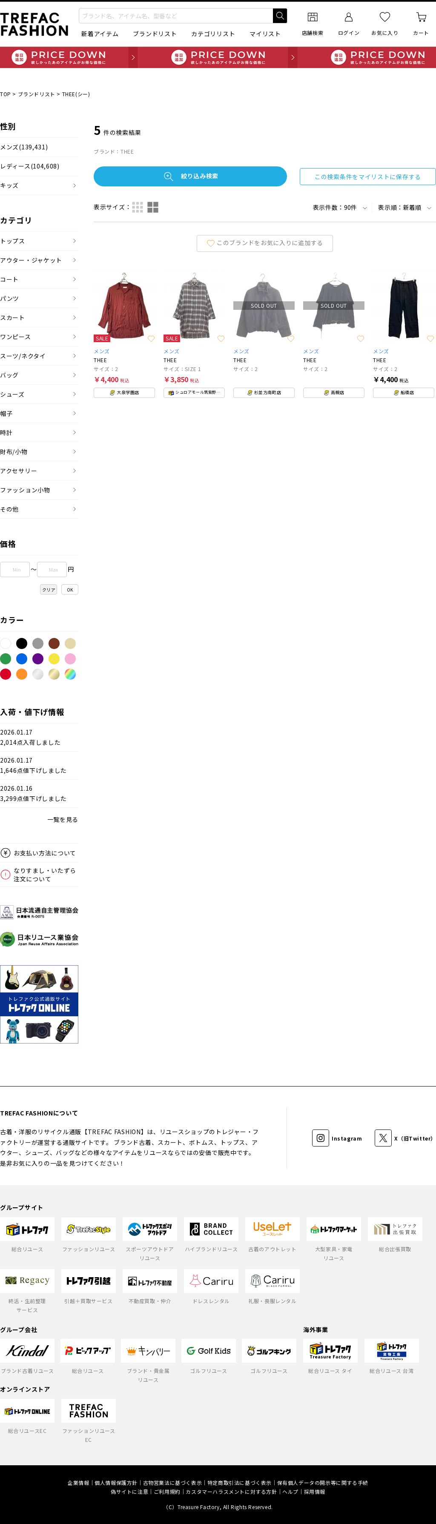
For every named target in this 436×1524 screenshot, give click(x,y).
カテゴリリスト (213, 33)
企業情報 (78, 1482)
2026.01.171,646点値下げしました (33, 765)
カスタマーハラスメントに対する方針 (231, 1491)
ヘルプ (290, 1491)
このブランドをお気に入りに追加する (265, 242)
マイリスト (265, 33)
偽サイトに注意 (129, 1491)
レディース (30, 166)
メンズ (24, 147)
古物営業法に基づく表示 (172, 1482)
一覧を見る (63, 819)
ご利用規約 (167, 1491)
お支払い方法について (45, 853)
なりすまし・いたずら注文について (45, 874)
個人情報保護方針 (116, 1482)
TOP (5, 93)
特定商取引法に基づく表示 (239, 1482)
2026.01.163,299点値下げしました (33, 793)
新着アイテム (99, 33)
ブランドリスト (155, 33)
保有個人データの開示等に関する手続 (322, 1482)
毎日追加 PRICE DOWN (218, 57)
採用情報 (314, 1491)
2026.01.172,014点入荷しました (30, 737)
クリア (49, 589)
